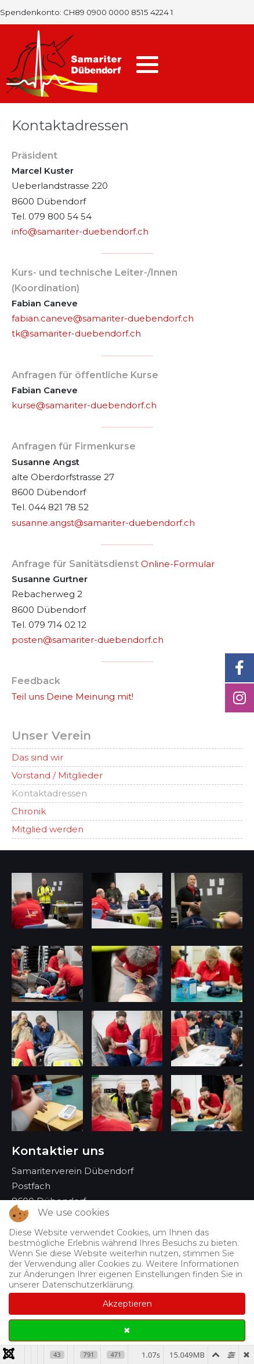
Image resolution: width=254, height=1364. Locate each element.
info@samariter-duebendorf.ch (80, 231)
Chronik (29, 811)
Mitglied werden (48, 829)
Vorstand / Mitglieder (57, 775)
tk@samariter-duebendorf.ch (76, 333)
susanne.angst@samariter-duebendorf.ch (103, 522)
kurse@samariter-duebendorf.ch (84, 405)
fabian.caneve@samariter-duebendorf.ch (103, 318)
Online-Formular (178, 563)
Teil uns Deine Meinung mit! (72, 696)
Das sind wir (37, 757)
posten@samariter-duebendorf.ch (88, 639)
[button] (147, 64)
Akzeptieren (127, 1304)
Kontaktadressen (49, 793)
